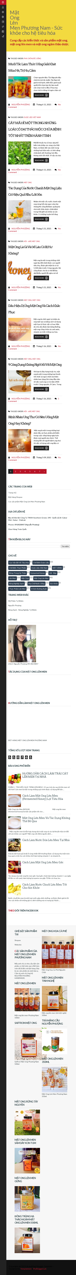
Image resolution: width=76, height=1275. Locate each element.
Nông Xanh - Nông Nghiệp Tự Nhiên (22, 610)
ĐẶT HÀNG (57, 568)
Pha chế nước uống (32, 58)
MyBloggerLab (39, 1268)
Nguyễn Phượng (20, 104)
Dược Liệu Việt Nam (32, 117)
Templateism (26, 1268)
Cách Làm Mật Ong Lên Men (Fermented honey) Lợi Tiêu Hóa (42, 797)
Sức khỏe (54, 583)
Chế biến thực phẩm (17, 568)
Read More (41, 95)
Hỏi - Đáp (27, 241)
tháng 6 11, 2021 (43, 104)
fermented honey (37, 573)
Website (18, 945)
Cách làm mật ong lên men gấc (42, 862)
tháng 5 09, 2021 (43, 457)
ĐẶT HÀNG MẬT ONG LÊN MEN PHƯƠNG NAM (27, 740)
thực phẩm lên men (17, 589)
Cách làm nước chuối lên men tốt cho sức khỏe (44, 886)
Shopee (18, 940)
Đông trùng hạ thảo (17, 573)
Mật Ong (36, 300)
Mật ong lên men (41, 578)
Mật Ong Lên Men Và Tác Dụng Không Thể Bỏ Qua (46, 819)
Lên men (12, 578)
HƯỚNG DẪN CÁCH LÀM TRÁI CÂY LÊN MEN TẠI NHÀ (45, 775)
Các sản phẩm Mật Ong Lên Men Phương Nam (26, 501)
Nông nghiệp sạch (16, 583)
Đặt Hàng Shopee (15, 497)
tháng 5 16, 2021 (43, 346)
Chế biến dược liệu (41, 562)
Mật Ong (28, 182)
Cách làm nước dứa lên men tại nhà (46, 840)
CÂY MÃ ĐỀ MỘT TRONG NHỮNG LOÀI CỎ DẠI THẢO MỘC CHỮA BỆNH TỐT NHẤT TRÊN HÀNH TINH (34, 129)
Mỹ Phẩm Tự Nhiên (15, 601)
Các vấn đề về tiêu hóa (19, 562)
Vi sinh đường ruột (39, 589)
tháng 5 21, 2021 (43, 228)
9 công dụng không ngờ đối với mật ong (34, 364)
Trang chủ (12, 493)
